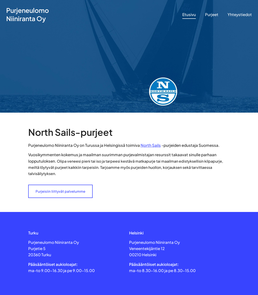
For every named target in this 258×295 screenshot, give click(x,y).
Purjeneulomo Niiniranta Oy (27, 14)
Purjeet (211, 14)
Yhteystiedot (239, 14)
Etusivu (189, 14)
